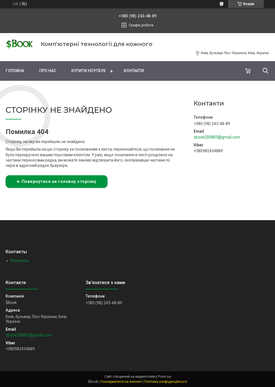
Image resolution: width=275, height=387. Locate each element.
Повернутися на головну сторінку (59, 181)
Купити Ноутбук (88, 70)
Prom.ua (164, 377)
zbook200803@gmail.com (217, 137)
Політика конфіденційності (165, 382)
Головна (15, 70)
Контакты (20, 260)
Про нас (47, 70)
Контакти (134, 70)
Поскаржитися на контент (121, 382)
